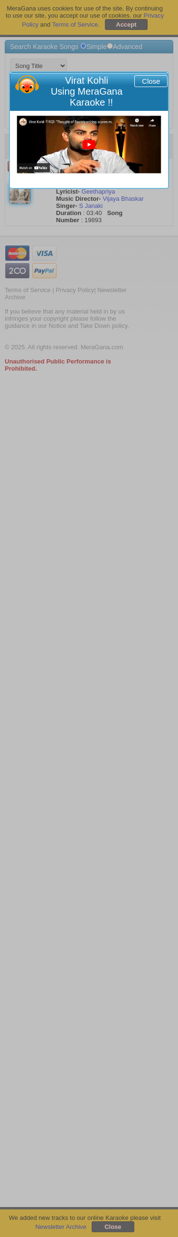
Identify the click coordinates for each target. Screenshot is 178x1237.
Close (151, 81)
